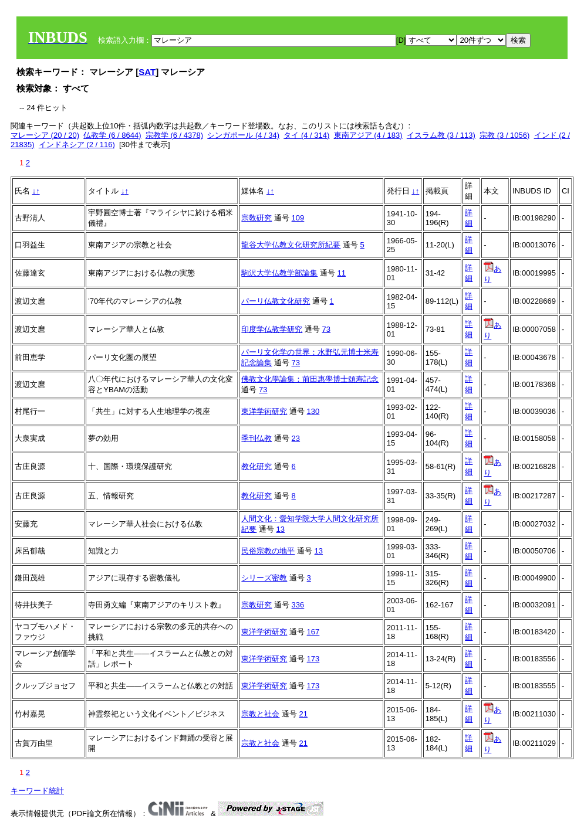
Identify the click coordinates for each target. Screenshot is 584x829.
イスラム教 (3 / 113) (441, 135)
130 (313, 411)
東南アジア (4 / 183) (368, 135)
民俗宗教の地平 (268, 550)
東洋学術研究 (264, 411)
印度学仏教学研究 (271, 329)
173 (313, 658)
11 (341, 273)
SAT (147, 72)
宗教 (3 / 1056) (504, 135)
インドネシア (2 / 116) (77, 144)
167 (313, 631)
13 (280, 529)
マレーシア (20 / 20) (45, 135)
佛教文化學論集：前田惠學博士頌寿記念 (310, 379)
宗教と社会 (260, 713)
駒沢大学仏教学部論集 (279, 273)
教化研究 (256, 466)
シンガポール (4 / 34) (243, 135)
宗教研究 (256, 604)
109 (298, 217)
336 (298, 604)
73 (326, 329)
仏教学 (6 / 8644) (112, 135)
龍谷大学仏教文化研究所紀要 (290, 244)
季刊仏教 (256, 438)
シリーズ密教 (264, 577)
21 (303, 713)
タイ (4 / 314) (306, 135)
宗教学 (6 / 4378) (174, 135)
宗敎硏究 (256, 217)
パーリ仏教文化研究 (275, 301)
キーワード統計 (37, 790)
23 (296, 438)
